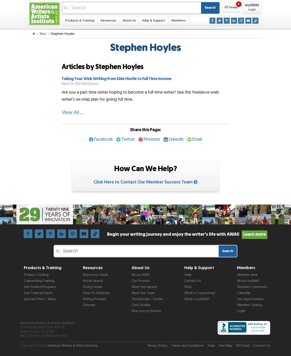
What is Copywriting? (200, 293)
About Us (129, 20)
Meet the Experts (144, 287)
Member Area (247, 275)
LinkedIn (176, 139)
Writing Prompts (94, 299)
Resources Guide (95, 275)
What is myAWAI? (196, 299)
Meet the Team (143, 293)
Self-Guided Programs (40, 287)
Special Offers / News (40, 299)
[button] (231, 8)
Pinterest (151, 139)
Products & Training (79, 20)
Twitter (128, 139)
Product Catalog (36, 275)
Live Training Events (38, 293)
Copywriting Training (39, 281)
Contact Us (192, 281)
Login (241, 311)
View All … (72, 112)
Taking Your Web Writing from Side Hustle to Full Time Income (117, 78)
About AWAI (140, 275)
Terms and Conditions (188, 345)
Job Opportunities (250, 299)
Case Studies (141, 305)
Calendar (243, 293)
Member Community (252, 287)
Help (187, 275)
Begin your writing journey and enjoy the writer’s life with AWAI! (187, 234)
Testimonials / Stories (147, 299)
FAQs (188, 287)
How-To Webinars (96, 293)
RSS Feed (243, 345)
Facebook (103, 139)
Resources (108, 20)
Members (178, 20)
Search (210, 7)
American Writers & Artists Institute (72, 345)
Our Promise (141, 281)
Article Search (93, 281)
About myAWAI (248, 281)
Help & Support (153, 20)
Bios (43, 34)
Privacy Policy (158, 345)
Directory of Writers (146, 311)
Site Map (225, 345)
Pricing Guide (92, 287)
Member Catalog (249, 305)
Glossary (89, 305)
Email (197, 139)
